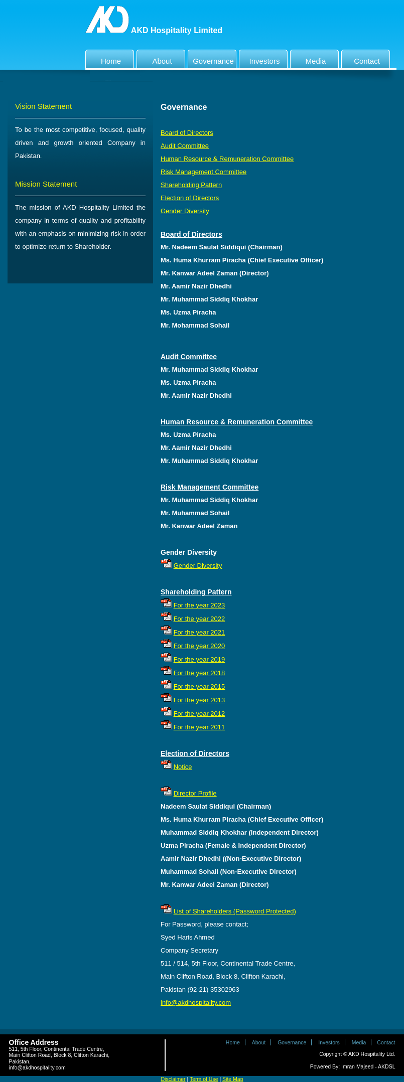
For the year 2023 (199, 605)
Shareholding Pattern (191, 185)
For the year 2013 (199, 700)
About (155, 59)
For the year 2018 (199, 673)
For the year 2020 (199, 646)
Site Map (232, 1079)
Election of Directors (190, 198)
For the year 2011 (199, 727)
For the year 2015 (199, 686)
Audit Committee (185, 145)
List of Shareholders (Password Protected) (235, 911)
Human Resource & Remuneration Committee (227, 159)
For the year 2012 (199, 713)
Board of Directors (187, 132)
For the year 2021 (199, 632)
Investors (260, 59)
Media (309, 59)
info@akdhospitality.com (196, 1002)
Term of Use (204, 1079)
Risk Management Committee (203, 172)
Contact (362, 59)
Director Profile (195, 793)
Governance (212, 59)
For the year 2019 (199, 659)
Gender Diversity (185, 211)
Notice (183, 766)
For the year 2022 (199, 619)
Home (104, 59)
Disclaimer (173, 1079)
